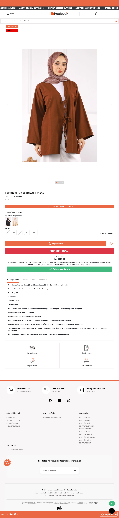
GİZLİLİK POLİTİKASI (13, 426)
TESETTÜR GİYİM (84, 418)
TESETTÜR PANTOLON (86, 426)
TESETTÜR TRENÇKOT (86, 434)
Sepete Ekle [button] (109, 514)
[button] (56, 182)
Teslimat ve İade (28, 280)
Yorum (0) (43, 280)
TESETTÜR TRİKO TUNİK (87, 437)
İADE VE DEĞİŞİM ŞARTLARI (52, 418)
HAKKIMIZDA (11, 418)
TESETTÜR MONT (85, 443)
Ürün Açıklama (13, 280)
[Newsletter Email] (59, 470)
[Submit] (74, 470)
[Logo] (59, 14)
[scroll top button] (112, 511)
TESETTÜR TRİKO (85, 440)
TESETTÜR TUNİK (85, 423)
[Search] (59, 21)
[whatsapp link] (112, 503)
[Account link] (96, 14)
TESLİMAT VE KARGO (14, 420)
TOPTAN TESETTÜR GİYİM (15, 450)
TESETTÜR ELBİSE (85, 432)
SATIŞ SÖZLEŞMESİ (13, 423)
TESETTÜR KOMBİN (85, 429)
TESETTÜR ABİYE (84, 420)
